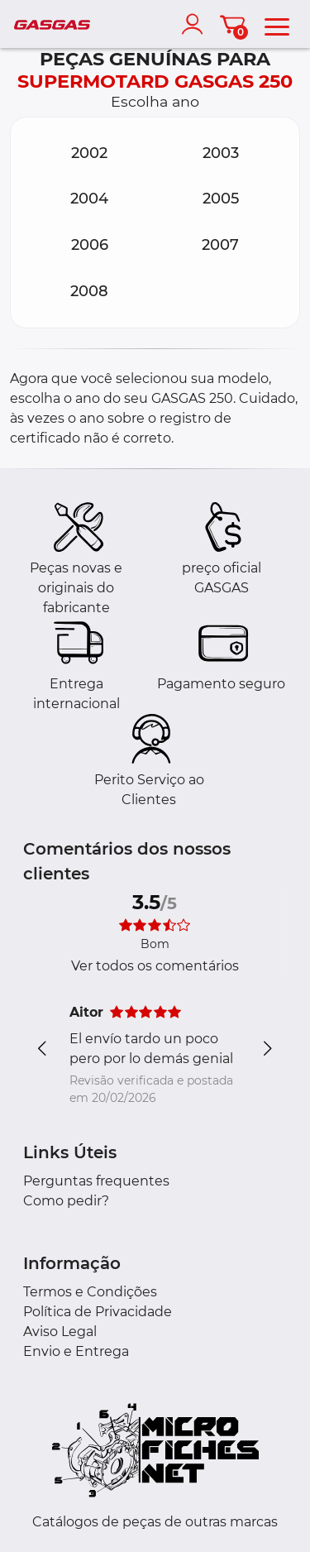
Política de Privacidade (97, 1312)
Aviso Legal (60, 1331)
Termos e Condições (90, 1292)
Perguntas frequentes (96, 1181)
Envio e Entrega (76, 1351)
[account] (196, 24)
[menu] (277, 24)
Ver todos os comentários (155, 966)
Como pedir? (66, 1201)
